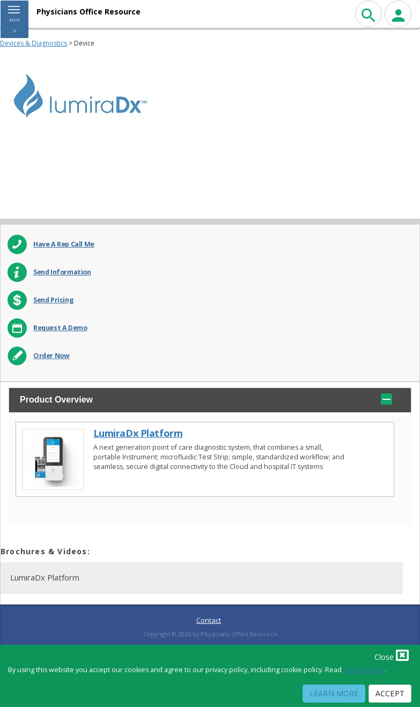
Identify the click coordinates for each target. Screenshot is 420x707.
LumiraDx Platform (138, 433)
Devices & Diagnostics (33, 43)
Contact (208, 620)
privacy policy (364, 669)
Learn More (334, 693)
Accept (389, 693)
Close (391, 655)
